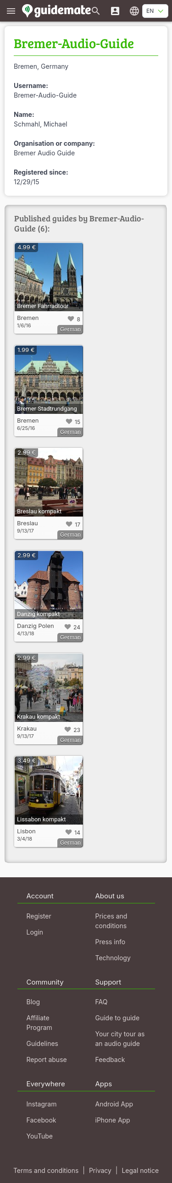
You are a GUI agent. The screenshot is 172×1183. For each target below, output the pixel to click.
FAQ (101, 1002)
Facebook (41, 1120)
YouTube (40, 1136)
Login (35, 932)
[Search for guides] (96, 11)
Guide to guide (117, 1018)
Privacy (100, 1170)
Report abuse (47, 1059)
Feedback (110, 1059)
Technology (113, 958)
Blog (33, 1002)
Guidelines (42, 1043)
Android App (114, 1104)
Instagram (42, 1104)
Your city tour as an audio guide (120, 1038)
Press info (110, 942)
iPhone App (112, 1120)
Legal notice (140, 1170)
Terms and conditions (45, 1170)
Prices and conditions (111, 921)
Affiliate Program (39, 1022)
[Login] (115, 11)
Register (39, 916)
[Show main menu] (11, 11)
